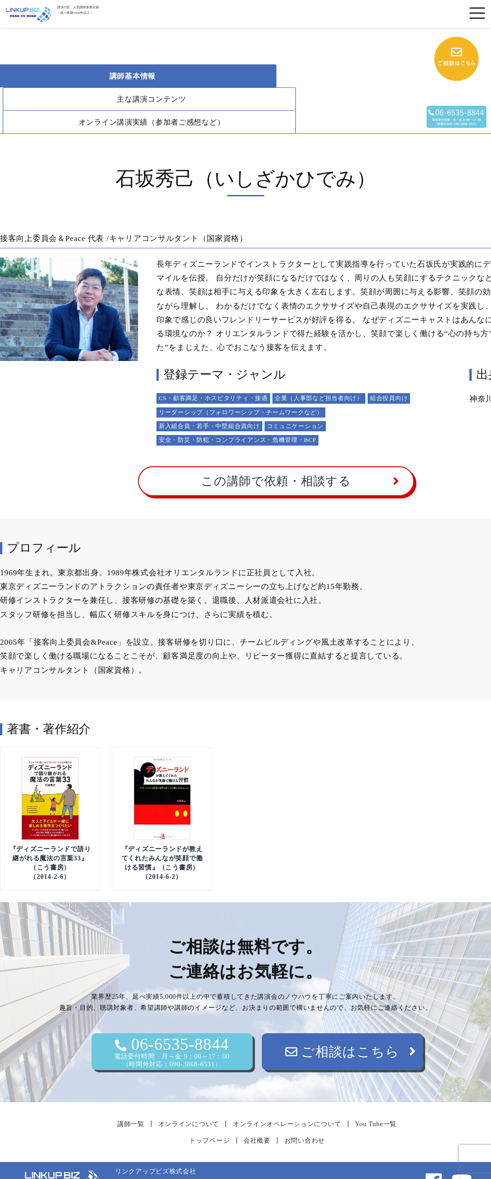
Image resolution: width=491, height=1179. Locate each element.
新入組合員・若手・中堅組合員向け (209, 403)
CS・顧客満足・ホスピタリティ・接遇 (213, 375)
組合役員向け (389, 375)
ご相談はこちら (342, 1028)
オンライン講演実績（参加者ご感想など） (94, 99)
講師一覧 (130, 1101)
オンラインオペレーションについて (287, 1101)
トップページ (209, 1117)
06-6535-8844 (172, 1029)
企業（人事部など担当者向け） (319, 375)
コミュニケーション (295, 403)
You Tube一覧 (376, 1101)
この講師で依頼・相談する (276, 458)
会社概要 (257, 1117)
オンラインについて (188, 1101)
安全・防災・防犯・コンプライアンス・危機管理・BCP (237, 416)
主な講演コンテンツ (247, 76)
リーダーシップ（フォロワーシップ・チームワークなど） (241, 389)
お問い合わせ (304, 1117)
